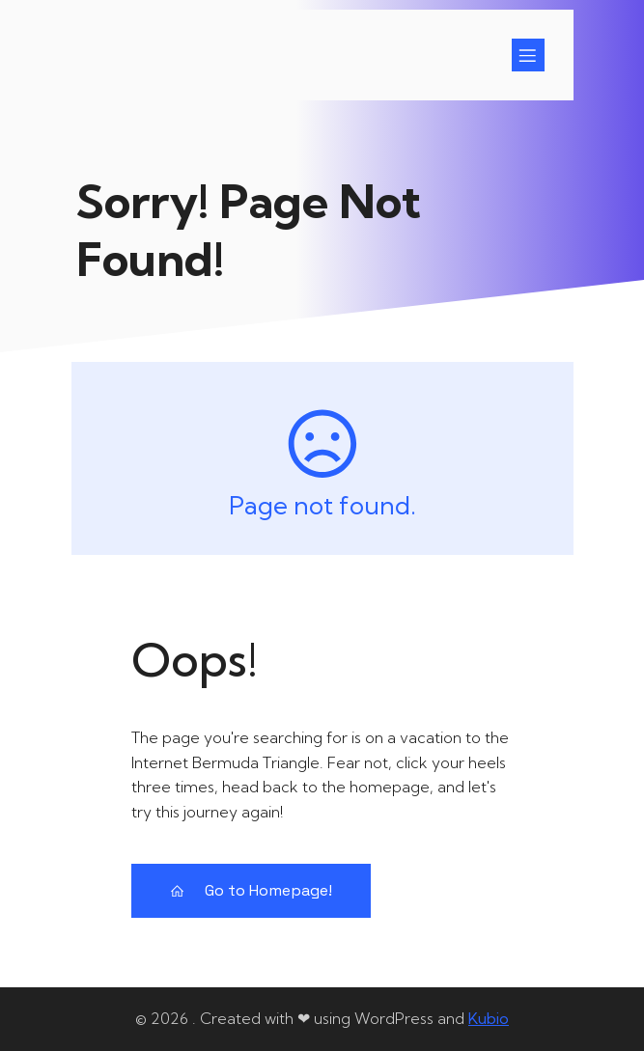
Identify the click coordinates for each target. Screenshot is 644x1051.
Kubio (488, 1018)
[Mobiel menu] (528, 55)
